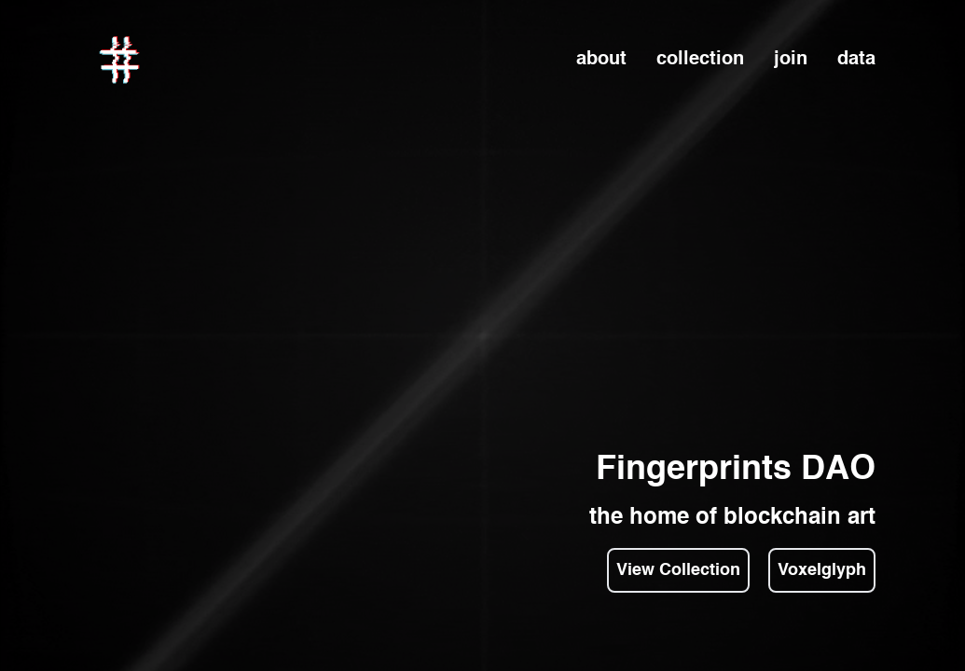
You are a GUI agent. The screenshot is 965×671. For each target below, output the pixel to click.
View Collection (678, 570)
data (856, 59)
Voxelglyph (822, 570)
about (601, 59)
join (790, 59)
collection (700, 59)
